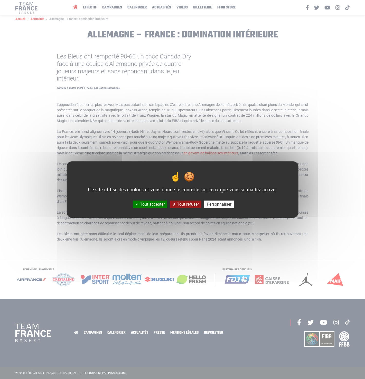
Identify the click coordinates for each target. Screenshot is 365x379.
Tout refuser (186, 204)
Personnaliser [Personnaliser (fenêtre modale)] (219, 204)
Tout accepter (150, 204)
